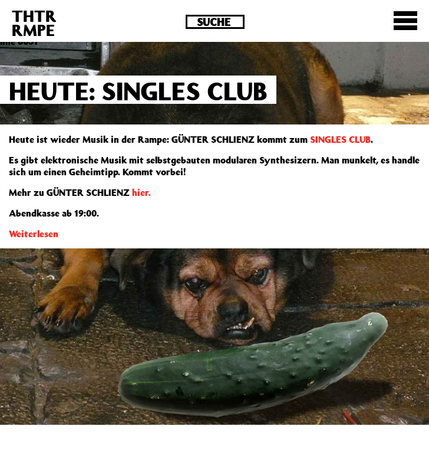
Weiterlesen (33, 234)
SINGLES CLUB (340, 139)
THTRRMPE (34, 22)
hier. (141, 192)
